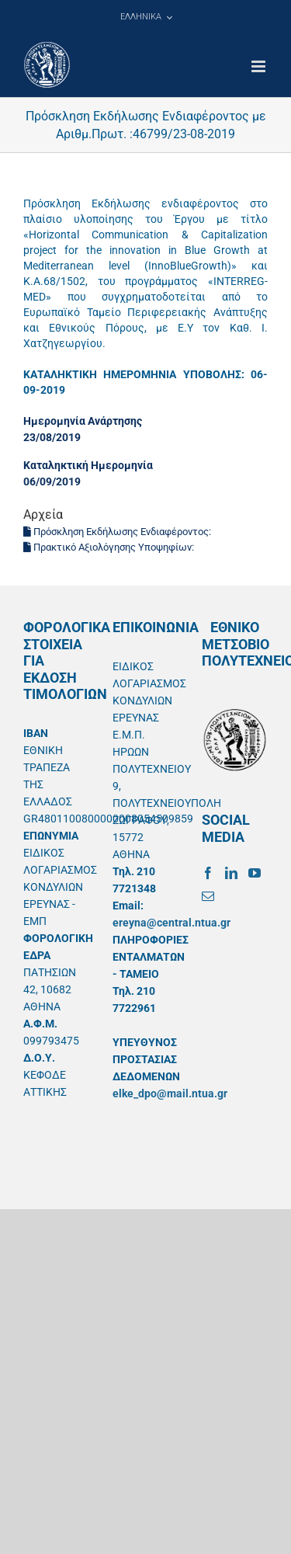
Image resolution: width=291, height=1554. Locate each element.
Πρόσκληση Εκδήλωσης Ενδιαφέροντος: (118, 531)
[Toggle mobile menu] (259, 66)
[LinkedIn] (231, 873)
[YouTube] (254, 873)
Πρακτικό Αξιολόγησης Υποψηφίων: (109, 547)
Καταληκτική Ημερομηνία (88, 465)
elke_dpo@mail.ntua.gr (170, 1093)
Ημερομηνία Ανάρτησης (82, 421)
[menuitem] (146, 17)
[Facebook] (208, 873)
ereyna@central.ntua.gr (171, 922)
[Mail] (208, 896)
